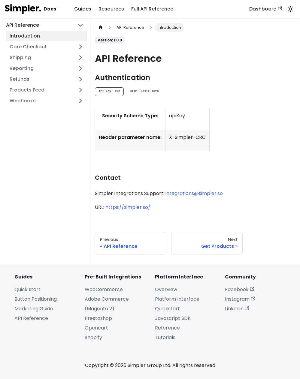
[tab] (109, 91)
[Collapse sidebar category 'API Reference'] (80, 25)
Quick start (27, 289)
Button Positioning (35, 299)
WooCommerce (104, 289)
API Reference (31, 318)
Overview (166, 289)
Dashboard (265, 8)
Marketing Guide (33, 308)
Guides (82, 8)
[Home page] (100, 27)
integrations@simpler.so (194, 193)
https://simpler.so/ (127, 207)
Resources (111, 8)
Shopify (93, 337)
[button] (46, 47)
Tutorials (165, 337)
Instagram (240, 299)
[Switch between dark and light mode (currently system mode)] (290, 9)
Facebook (239, 289)
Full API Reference (152, 8)
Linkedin (237, 308)
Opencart (96, 327)
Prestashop (98, 318)
